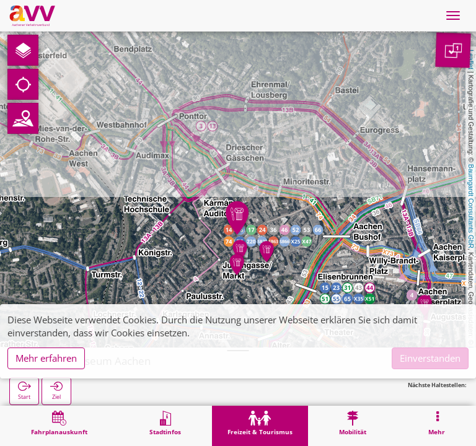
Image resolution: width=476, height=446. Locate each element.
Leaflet (471, 59)
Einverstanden (430, 358)
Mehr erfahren (46, 358)
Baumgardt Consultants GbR (471, 206)
